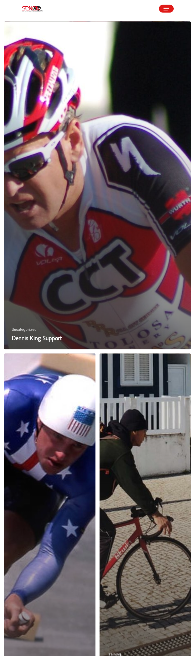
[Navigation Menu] (166, 8)
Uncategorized (24, 329)
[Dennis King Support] (97, 185)
